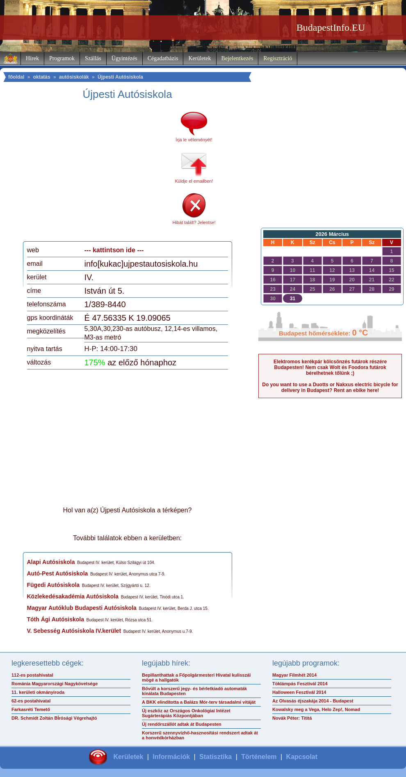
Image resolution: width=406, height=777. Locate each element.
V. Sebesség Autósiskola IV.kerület (74, 630)
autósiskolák (74, 77)
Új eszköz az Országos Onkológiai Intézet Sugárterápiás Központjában (186, 713)
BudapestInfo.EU (331, 27)
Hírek (32, 58)
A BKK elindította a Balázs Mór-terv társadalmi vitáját (198, 702)
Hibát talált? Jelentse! (193, 222)
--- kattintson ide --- (114, 250)
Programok (62, 58)
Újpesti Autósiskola (120, 77)
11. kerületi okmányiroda (37, 692)
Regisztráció (277, 58)
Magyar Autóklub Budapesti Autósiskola (82, 608)
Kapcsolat (301, 756)
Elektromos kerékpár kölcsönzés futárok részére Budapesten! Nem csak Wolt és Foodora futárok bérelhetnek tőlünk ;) (330, 367)
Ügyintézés (124, 58)
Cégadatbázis (163, 58)
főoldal (16, 77)
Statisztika (215, 756)
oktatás (41, 77)
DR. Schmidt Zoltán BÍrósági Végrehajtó (54, 718)
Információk (171, 756)
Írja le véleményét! (194, 139)
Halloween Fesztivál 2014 (299, 692)
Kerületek (199, 58)
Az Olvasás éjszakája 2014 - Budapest (313, 700)
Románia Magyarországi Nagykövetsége (54, 683)
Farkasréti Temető (30, 709)
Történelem (258, 756)
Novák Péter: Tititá (292, 718)
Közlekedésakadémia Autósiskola (73, 596)
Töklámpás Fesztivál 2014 (300, 683)
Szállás (93, 58)
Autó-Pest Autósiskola (57, 573)
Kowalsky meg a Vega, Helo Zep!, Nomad (316, 709)
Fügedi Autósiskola (53, 585)
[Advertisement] (95, 173)
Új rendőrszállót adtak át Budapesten (181, 724)
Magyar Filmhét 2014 (294, 675)
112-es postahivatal (32, 675)
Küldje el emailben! (194, 181)
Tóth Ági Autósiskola (55, 619)
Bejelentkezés (237, 58)
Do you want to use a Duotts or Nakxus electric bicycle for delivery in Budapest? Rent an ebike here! (330, 387)
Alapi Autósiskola (51, 562)
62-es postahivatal (30, 700)
